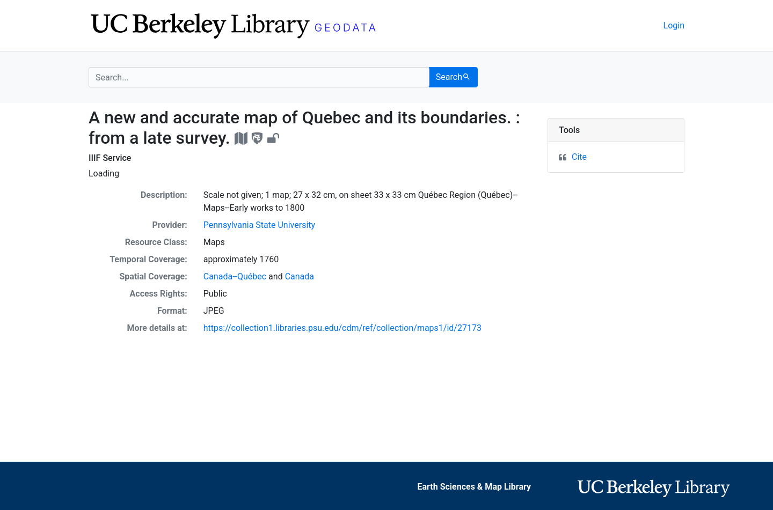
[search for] (259, 77)
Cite (579, 157)
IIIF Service (110, 158)
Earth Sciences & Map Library (474, 487)
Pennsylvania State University (259, 225)
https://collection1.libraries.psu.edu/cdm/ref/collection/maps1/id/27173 (342, 328)
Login (673, 25)
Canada (299, 276)
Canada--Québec (234, 276)
